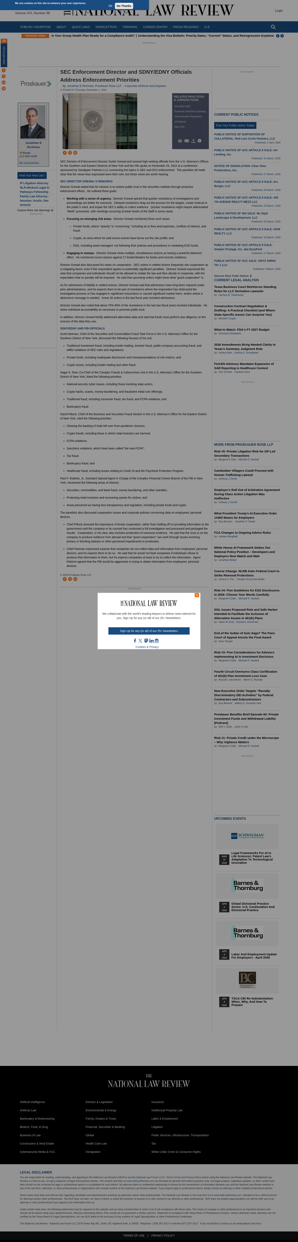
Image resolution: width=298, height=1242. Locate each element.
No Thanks (124, 5)
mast (146, 640)
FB (135, 640)
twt (141, 640)
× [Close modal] (197, 595)
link (151, 640)
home (156, 640)
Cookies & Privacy (147, 647)
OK (110, 5)
